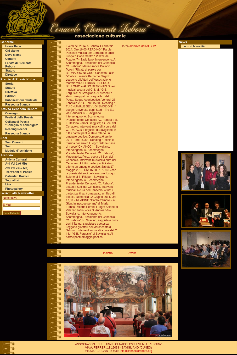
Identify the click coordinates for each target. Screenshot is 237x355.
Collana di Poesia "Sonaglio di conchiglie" (22, 123)
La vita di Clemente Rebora (18, 64)
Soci (8, 146)
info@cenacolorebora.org (136, 351)
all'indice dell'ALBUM (143, 46)
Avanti (132, 253)
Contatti (10, 59)
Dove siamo (13, 54)
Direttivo (11, 74)
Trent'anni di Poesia (18, 172)
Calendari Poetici (16, 176)
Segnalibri (12, 180)
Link (8, 184)
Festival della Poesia (19, 117)
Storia (9, 83)
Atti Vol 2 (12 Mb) (16, 168)
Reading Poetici (16, 129)
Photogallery (14, 188)
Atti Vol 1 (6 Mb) (16, 163)
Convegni (11, 113)
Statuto (10, 70)
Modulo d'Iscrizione (18, 150)
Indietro (108, 253)
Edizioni (10, 96)
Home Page (13, 46)
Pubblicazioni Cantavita (21, 100)
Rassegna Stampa (17, 104)
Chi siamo (12, 50)
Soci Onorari (14, 142)
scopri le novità (194, 46)
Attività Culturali (16, 159)
